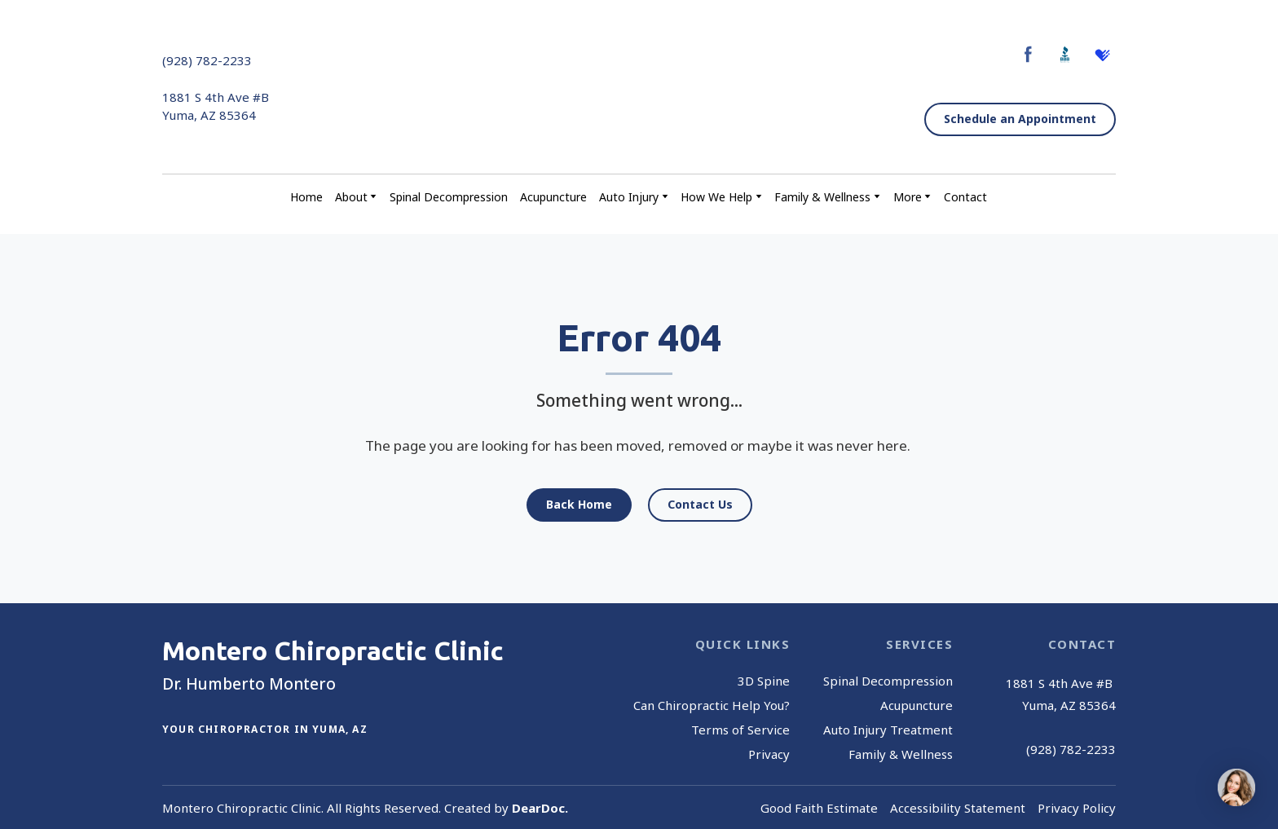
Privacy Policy (1077, 808)
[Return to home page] (634, 87)
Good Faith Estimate (819, 808)
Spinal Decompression (449, 197)
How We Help (716, 197)
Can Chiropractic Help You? (711, 705)
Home (306, 197)
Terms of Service (740, 729)
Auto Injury (629, 197)
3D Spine (764, 680)
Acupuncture (553, 197)
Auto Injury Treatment (888, 729)
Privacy (769, 754)
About (351, 197)
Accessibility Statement (957, 808)
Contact (965, 197)
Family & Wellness (822, 197)
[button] (1028, 54)
